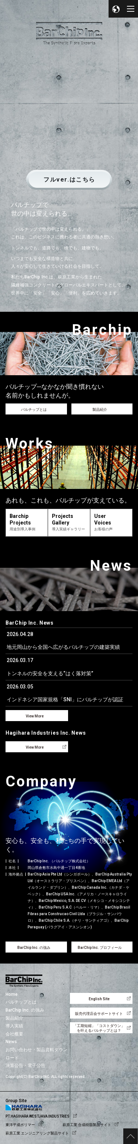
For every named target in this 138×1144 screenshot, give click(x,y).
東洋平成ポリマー (20, 1125)
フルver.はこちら (69, 179)
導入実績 (14, 1025)
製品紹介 (14, 1018)
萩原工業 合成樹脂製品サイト (87, 1125)
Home (12, 994)
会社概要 (14, 1034)
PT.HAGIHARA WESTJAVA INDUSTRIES (38, 1116)
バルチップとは (21, 1002)
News (11, 1041)
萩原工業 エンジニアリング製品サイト (37, 1133)
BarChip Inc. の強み (25, 1010)
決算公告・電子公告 (25, 1065)
